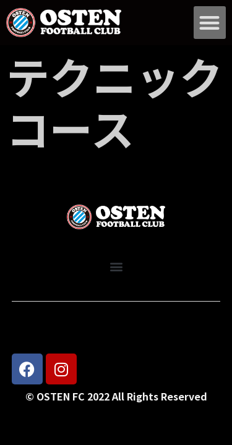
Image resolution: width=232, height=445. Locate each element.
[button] (210, 22)
